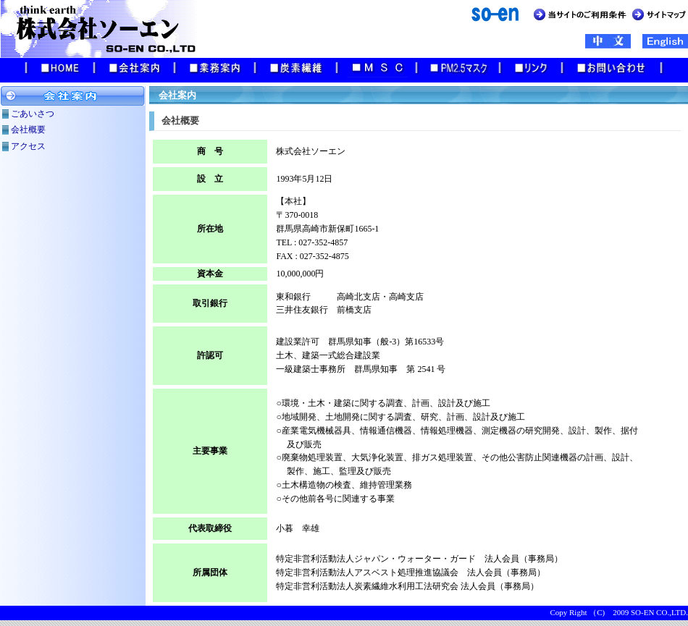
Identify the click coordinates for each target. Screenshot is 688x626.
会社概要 (28, 129)
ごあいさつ (32, 114)
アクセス (28, 146)
